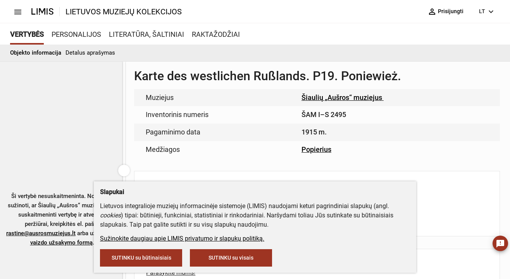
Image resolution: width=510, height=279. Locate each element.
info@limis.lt (238, 163)
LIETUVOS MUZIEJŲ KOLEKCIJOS (123, 11)
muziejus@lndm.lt (292, 113)
